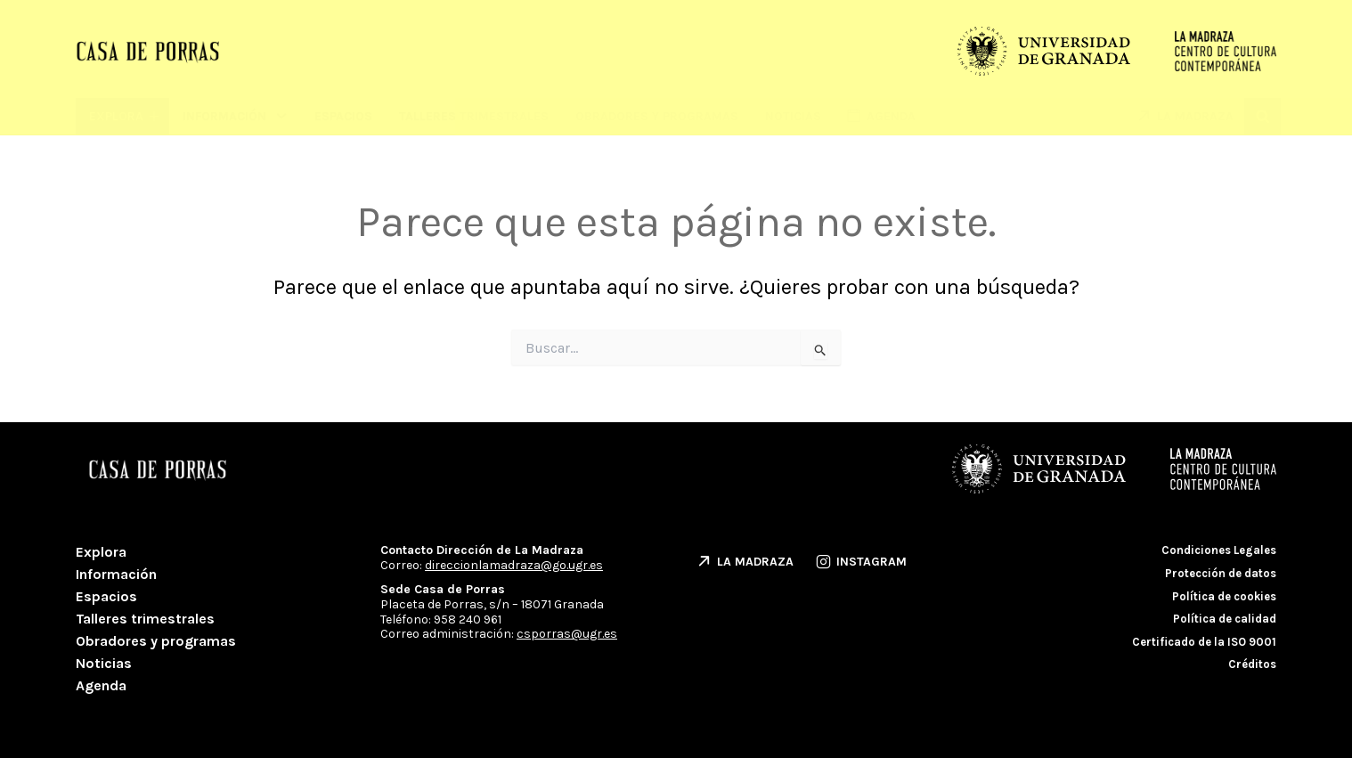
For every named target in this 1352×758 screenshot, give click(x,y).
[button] (1262, 116)
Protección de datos (1220, 573)
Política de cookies (1224, 596)
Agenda (101, 685)
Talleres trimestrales (474, 116)
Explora (101, 551)
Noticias (793, 116)
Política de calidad (1224, 618)
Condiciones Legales (1218, 550)
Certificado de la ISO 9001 (1204, 641)
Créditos (1252, 664)
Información (235, 116)
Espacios (343, 116)
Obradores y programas (656, 116)
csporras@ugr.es (567, 633)
